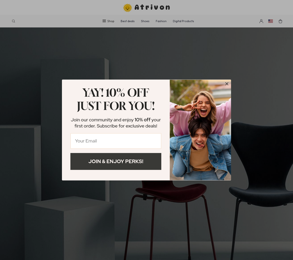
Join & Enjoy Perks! (115, 161)
